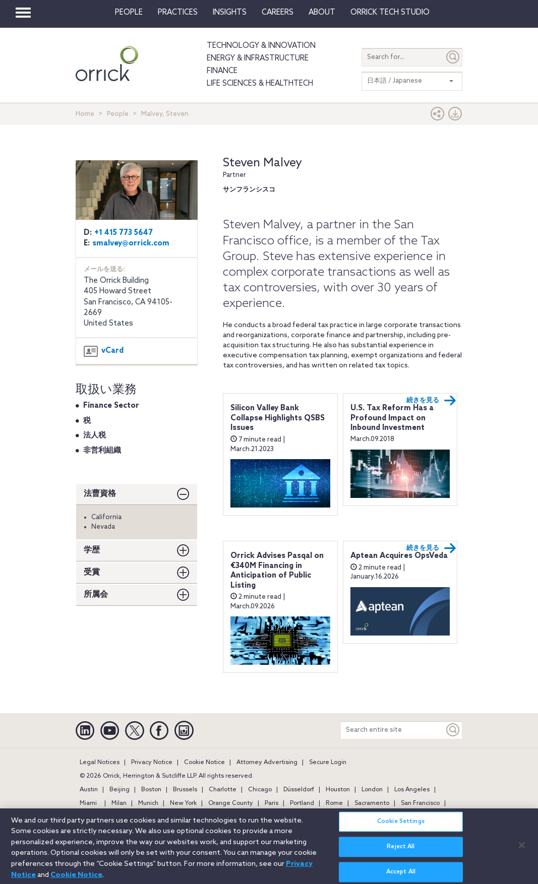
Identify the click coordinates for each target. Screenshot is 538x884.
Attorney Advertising (266, 762)
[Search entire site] (392, 730)
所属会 (96, 594)
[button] (438, 116)
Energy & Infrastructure (258, 58)
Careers (277, 12)
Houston (338, 789)
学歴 (92, 550)
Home (85, 114)
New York (183, 803)
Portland (302, 803)
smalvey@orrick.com (130, 243)
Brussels (185, 789)
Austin (89, 789)
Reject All (400, 853)
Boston (151, 789)
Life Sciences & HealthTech (260, 83)
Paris (271, 803)
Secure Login (327, 762)
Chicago (260, 789)
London (372, 789)
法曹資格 (100, 493)
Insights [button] (230, 12)
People (129, 12)
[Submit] (453, 57)
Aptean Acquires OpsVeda (399, 555)
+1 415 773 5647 (123, 232)
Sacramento (371, 803)
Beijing (119, 789)
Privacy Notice (151, 762)
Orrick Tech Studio (390, 12)
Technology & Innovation (261, 45)
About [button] (322, 12)
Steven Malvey (262, 163)
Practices (178, 12)
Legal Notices (99, 762)
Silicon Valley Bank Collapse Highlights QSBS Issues (277, 418)
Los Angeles (412, 789)
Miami (88, 803)
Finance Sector (111, 405)
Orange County (230, 803)
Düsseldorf (298, 789)
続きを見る (431, 400)
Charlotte (222, 789)
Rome (334, 803)
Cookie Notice (204, 762)
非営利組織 (102, 450)
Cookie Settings (401, 828)
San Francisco (420, 803)
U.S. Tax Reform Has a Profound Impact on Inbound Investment (392, 418)
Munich (148, 803)
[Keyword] (453, 730)
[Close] (522, 852)
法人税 (94, 435)
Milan (119, 803)
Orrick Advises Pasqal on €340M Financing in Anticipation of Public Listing (277, 570)
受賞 (92, 572)
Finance (222, 71)
